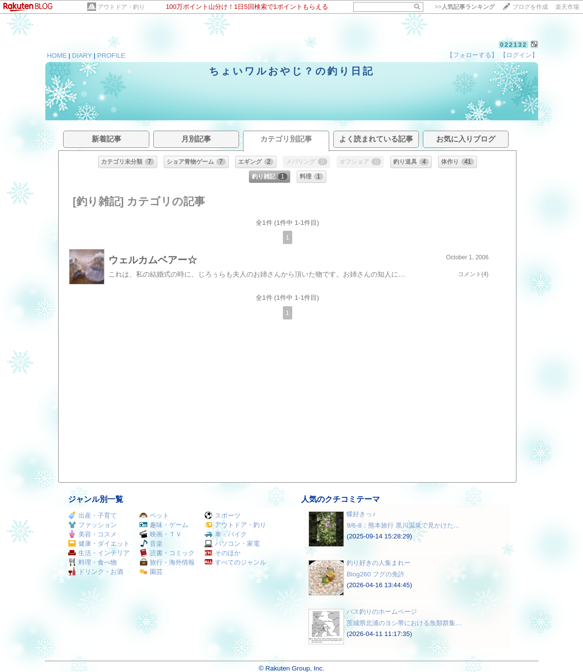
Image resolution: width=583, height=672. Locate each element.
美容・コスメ (92, 534)
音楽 (151, 543)
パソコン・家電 (232, 543)
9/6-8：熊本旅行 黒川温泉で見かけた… (402, 525)
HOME (57, 55)
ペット (154, 515)
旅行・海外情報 (167, 562)
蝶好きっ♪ (361, 514)
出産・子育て (92, 515)
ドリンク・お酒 (95, 571)
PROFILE (111, 55)
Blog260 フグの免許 (375, 574)
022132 (513, 44)
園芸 (151, 571)
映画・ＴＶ (160, 534)
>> (465, 6)
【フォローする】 (472, 55)
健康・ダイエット (99, 543)
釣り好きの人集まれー (378, 562)
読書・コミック (167, 553)
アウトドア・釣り (121, 6)
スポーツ (222, 515)
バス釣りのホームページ (381, 611)
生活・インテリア (99, 553)
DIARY (82, 55)
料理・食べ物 (92, 562)
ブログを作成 (530, 6)
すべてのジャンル (235, 562)
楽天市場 (567, 6)
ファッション (92, 525)
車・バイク (226, 534)
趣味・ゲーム (163, 525)
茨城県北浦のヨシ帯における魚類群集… (404, 623)
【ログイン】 (519, 55)
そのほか (222, 553)
